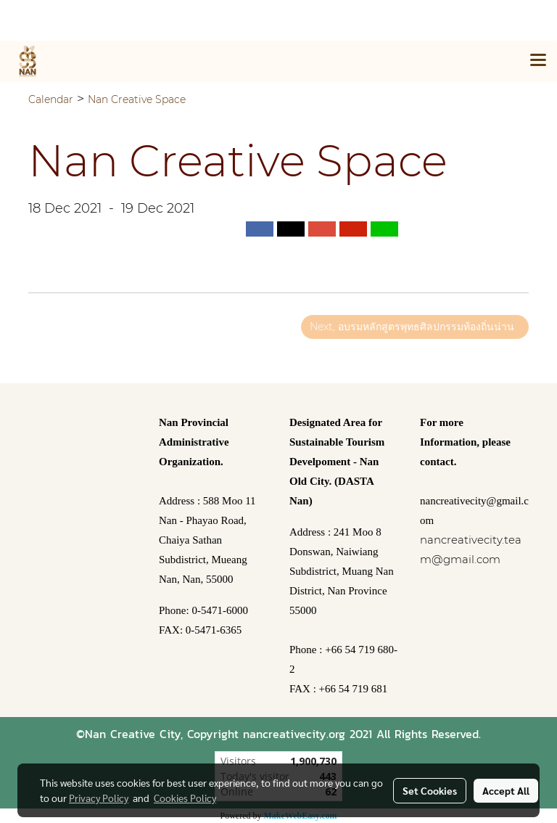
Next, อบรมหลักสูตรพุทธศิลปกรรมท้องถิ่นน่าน (415, 326)
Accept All (505, 790)
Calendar (50, 99)
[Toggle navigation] (538, 61)
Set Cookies (430, 790)
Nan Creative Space (137, 99)
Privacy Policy (98, 797)
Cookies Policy (185, 797)
